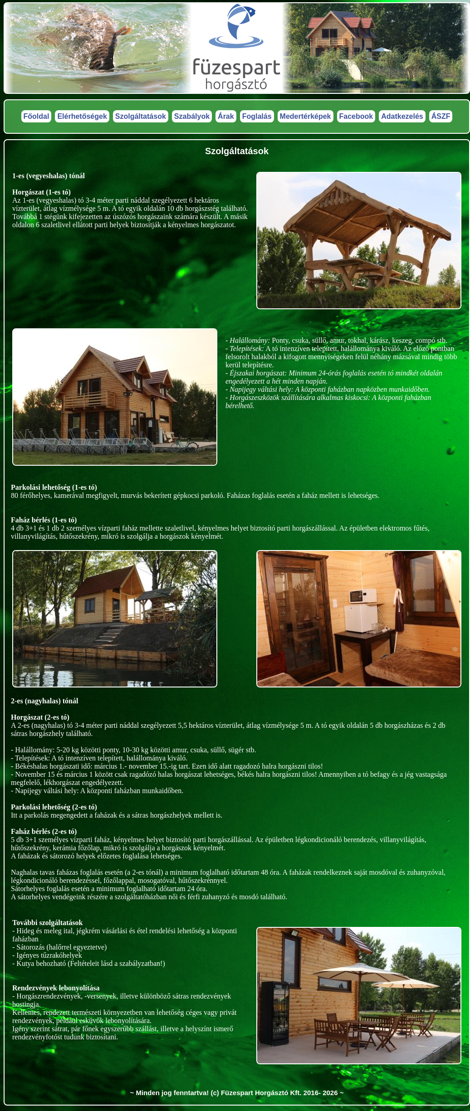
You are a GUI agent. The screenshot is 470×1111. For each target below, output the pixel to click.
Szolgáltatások (140, 116)
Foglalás (257, 116)
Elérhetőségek (82, 116)
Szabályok (192, 116)
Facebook (356, 116)
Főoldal (36, 116)
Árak (226, 116)
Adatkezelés (402, 116)
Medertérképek (305, 116)
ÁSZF (440, 116)
